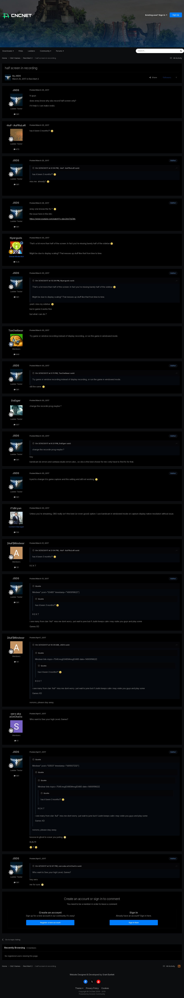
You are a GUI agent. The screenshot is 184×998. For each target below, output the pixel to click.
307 (16, 424)
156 (16, 532)
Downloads (8, 51)
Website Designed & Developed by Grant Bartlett (92, 974)
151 (16, 567)
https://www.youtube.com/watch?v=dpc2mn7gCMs (52, 219)
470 (16, 149)
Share (153, 77)
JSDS (18, 76)
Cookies (105, 988)
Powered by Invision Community (92, 994)
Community (45, 51)
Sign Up (176, 15)
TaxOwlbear (15, 330)
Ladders (31, 51)
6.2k (16, 262)
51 (16, 741)
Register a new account (50, 922)
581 (16, 114)
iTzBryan (15, 508)
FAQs (21, 51)
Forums (60, 51)
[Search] (150, 51)
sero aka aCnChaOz (15, 715)
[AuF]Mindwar (16, 543)
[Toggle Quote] (33, 168)
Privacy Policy (92, 988)
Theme (79, 988)
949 (16, 354)
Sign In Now (134, 922)
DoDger (16, 400)
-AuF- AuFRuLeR (16, 125)
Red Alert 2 (34, 79)
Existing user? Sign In (156, 15)
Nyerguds (16, 237)
